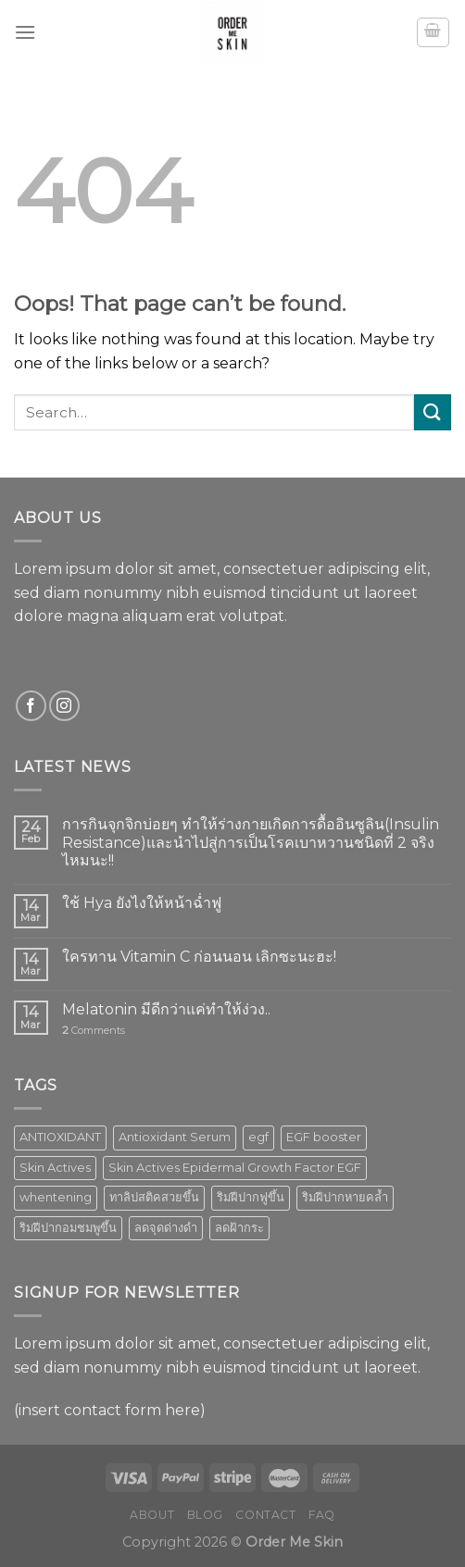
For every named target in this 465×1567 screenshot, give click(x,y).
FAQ (321, 1515)
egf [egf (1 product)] (258, 1137)
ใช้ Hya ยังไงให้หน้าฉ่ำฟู (141, 903)
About (152, 1515)
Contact (265, 1515)
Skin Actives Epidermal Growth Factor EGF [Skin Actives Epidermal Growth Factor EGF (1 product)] (234, 1168)
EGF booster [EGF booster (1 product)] (323, 1137)
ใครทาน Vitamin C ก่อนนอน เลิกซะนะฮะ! (199, 956)
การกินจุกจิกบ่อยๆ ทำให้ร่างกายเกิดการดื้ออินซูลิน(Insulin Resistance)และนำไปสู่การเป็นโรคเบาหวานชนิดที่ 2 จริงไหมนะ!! (250, 841)
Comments (93, 1031)
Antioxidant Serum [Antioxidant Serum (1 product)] (175, 1137)
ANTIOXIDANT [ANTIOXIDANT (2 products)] (60, 1137)
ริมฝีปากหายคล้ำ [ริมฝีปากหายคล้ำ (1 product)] (345, 1197)
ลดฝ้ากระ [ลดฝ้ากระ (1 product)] (239, 1228)
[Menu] (25, 32)
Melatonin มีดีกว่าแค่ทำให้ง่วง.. (166, 1009)
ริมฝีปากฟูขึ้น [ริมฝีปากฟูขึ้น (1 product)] (250, 1197)
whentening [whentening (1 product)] (55, 1197)
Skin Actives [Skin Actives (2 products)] (55, 1168)
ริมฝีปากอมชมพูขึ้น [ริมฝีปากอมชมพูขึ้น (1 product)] (68, 1228)
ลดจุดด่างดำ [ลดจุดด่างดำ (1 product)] (165, 1228)
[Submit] (432, 412)
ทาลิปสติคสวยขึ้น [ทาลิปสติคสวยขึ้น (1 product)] (154, 1197)
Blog (205, 1515)
